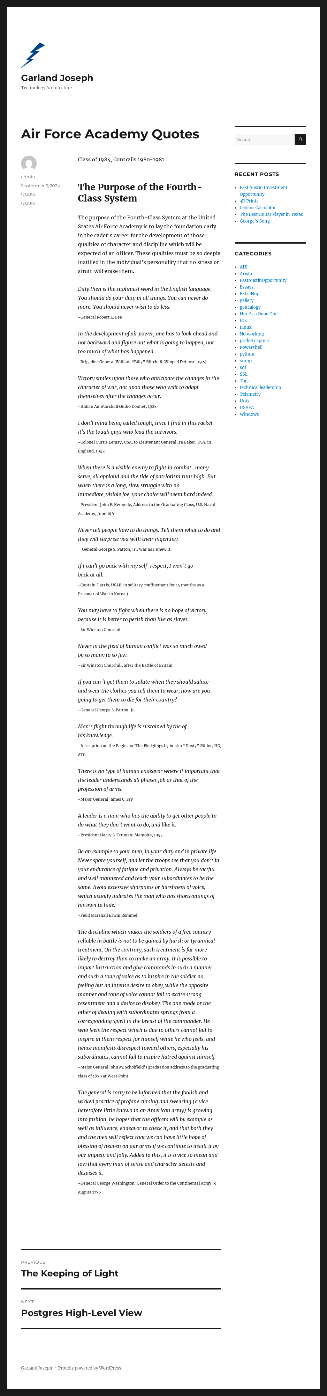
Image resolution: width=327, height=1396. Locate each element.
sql (243, 367)
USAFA (28, 194)
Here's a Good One (259, 314)
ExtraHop (249, 294)
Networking (252, 334)
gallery (247, 300)
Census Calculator (258, 207)
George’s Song (255, 221)
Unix (245, 401)
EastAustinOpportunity (263, 280)
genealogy (250, 307)
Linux (246, 327)
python (247, 354)
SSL (243, 374)
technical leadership (260, 387)
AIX (243, 267)
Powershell (251, 347)
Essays (247, 287)
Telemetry (250, 394)
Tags (245, 381)
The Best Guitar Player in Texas (271, 214)
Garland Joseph (57, 77)
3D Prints (249, 201)
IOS (243, 320)
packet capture (255, 340)
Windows (249, 414)
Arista (246, 273)
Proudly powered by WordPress (89, 1368)
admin (28, 176)
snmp (246, 361)
